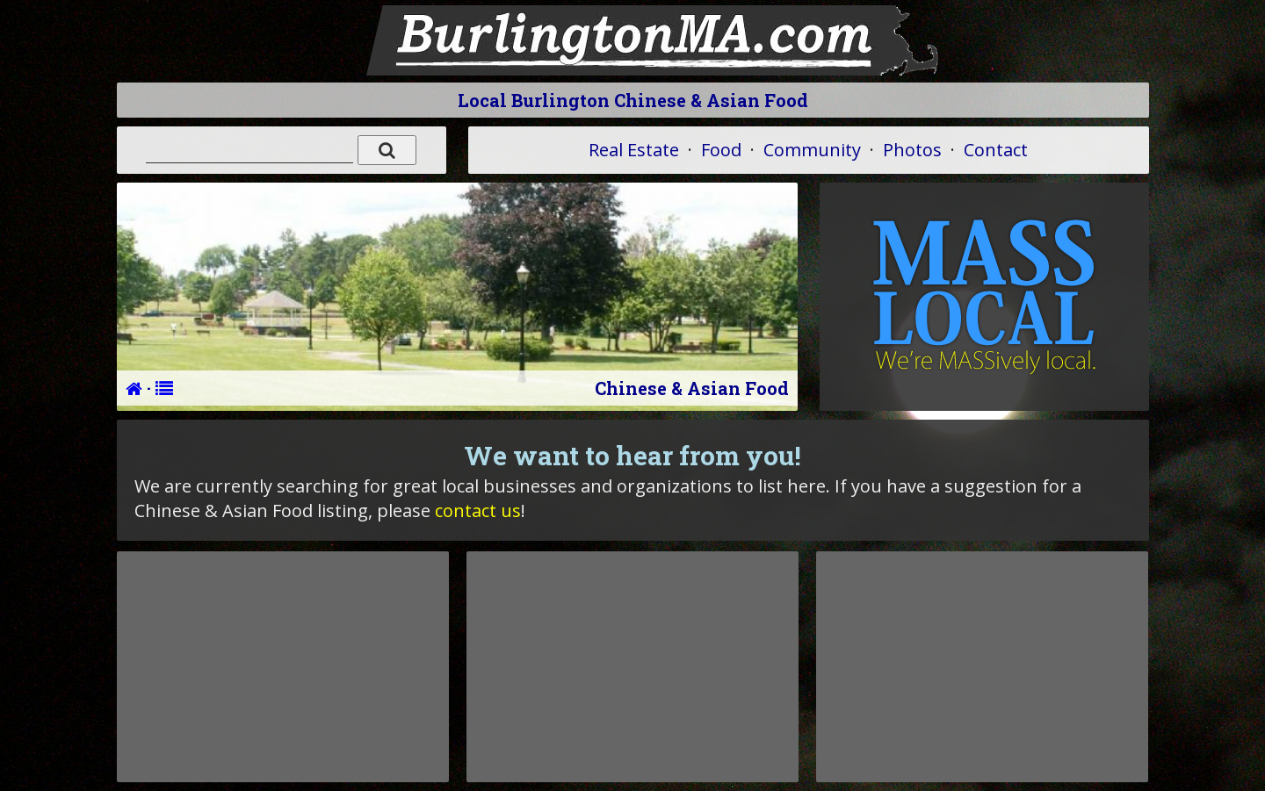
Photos (912, 150)
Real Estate (634, 150)
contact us (478, 510)
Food (721, 150)
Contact (996, 150)
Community (812, 150)
